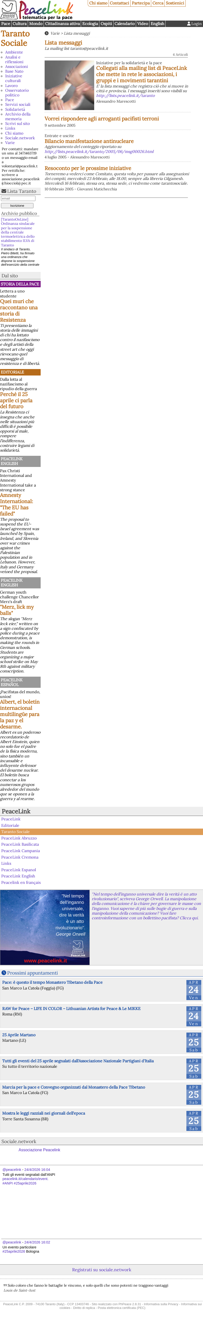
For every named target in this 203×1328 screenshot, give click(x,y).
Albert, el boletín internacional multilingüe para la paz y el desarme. (20, 714)
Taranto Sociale (15, 38)
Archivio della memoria (17, 116)
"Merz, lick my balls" (17, 610)
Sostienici (175, 2)
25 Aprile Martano (18, 1034)
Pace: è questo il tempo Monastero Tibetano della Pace (52, 982)
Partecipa (141, 2)
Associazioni (16, 66)
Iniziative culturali (13, 78)
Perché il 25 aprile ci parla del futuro (16, 400)
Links (10, 128)
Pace (5, 23)
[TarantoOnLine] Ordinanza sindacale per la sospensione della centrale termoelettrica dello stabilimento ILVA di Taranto (18, 232)
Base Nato (14, 71)
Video (142, 23)
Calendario (125, 23)
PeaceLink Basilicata (20, 844)
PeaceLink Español (12, 682)
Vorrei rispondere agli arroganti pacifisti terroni (102, 118)
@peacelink (11, 1170)
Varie (10, 142)
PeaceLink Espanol (18, 869)
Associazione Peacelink (39, 1150)
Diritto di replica (84, 1308)
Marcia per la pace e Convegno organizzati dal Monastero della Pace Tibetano (73, 1087)
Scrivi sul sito (17, 123)
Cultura (20, 23)
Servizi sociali (17, 104)
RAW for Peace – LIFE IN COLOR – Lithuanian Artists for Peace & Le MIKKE (71, 1008)
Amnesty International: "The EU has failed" (16, 504)
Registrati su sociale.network (101, 1269)
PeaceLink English (12, 461)
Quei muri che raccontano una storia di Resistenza (19, 310)
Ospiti (106, 23)
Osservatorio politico (17, 92)
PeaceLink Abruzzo (19, 838)
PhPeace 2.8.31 (129, 1304)
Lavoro (11, 85)
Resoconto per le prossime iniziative (88, 168)
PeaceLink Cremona (19, 856)
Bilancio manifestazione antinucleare (89, 141)
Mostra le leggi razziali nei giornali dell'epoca (43, 1113)
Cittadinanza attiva (62, 23)
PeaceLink (16, 811)
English (157, 23)
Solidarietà (15, 109)
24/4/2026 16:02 (37, 1242)
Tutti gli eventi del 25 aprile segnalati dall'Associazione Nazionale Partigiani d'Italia (78, 1060)
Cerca (157, 2)
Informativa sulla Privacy (161, 1304)
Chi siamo (98, 2)
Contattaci (119, 2)
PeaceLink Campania (20, 850)
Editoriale (12, 372)
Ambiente (14, 52)
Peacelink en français (21, 882)
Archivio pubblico (19, 213)
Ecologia (90, 23)
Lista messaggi (77, 33)
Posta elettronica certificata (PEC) (121, 1308)
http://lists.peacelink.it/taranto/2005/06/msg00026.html (99, 151)
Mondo (35, 23)
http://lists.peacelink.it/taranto (125, 95)
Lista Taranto (21, 191)
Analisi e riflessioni (14, 59)
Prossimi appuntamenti (32, 973)
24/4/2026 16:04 (37, 1170)
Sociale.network (20, 137)
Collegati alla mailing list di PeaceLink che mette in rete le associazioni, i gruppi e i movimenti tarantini (141, 74)
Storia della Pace (20, 284)
